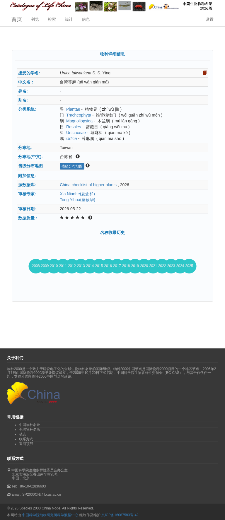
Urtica (71, 138)
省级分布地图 (72, 166)
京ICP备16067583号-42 (120, 515)
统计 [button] (69, 19)
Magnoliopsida (79, 121)
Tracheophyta (78, 115)
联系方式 (26, 439)
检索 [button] (52, 19)
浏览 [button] (35, 19)
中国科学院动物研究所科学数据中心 (50, 515)
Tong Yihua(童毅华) (77, 199)
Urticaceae (76, 132)
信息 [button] (86, 19)
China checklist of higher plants (88, 184)
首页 (16, 19)
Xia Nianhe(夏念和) (77, 193)
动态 (22, 434)
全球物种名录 (29, 429)
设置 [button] (209, 19)
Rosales (73, 126)
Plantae (73, 109)
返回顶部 (26, 444)
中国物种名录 (29, 425)
